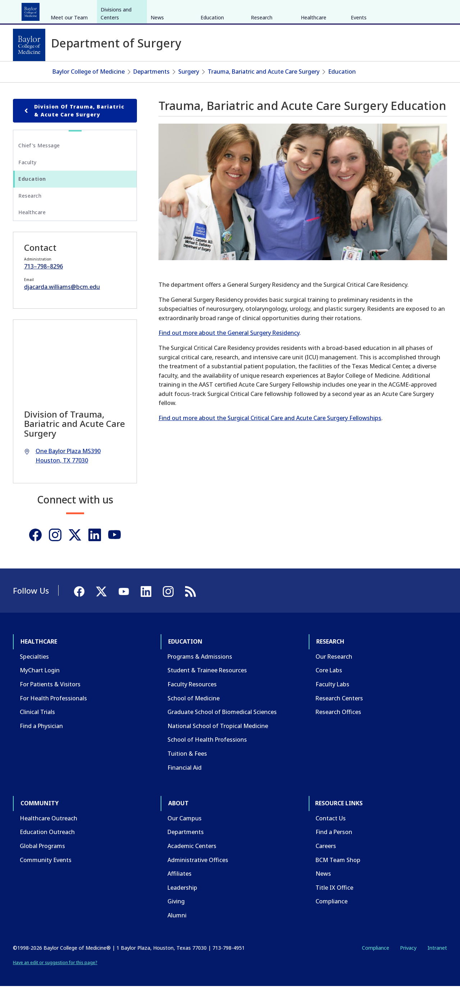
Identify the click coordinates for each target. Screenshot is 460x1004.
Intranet (437, 965)
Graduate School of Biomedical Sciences (222, 729)
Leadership (182, 905)
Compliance (332, 919)
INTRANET (373, 10)
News (157, 71)
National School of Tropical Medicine (217, 743)
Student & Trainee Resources (207, 688)
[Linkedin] (94, 552)
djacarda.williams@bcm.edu (62, 304)
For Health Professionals (53, 715)
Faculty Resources (192, 702)
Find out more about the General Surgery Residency (228, 350)
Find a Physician (41, 743)
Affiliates (179, 891)
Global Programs (42, 863)
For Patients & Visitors (50, 702)
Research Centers (339, 715)
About (180, 10)
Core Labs (329, 688)
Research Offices (338, 729)
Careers (326, 863)
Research (108, 10)
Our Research (334, 674)
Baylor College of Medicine (88, 89)
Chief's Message (39, 163)
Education (71, 10)
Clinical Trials (37, 729)
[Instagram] (55, 552)
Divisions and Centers (116, 67)
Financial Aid (184, 785)
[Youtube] (114, 552)
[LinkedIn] (435, 10)
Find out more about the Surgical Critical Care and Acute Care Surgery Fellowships (269, 435)
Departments (151, 89)
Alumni (177, 933)
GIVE (321, 10)
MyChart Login (40, 688)
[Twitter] (75, 552)
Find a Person (334, 849)
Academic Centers (191, 863)
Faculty (27, 179)
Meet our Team (69, 71)
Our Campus (184, 836)
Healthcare (32, 10)
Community (145, 10)
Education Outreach (47, 849)
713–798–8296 (43, 284)
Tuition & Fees (187, 771)
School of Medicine (193, 715)
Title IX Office (334, 905)
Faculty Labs (332, 702)
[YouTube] (422, 10)
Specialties (34, 674)
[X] (409, 10)
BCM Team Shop (338, 877)
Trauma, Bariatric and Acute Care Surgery (263, 89)
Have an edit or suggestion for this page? (55, 980)
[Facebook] (396, 10)
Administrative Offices (197, 877)
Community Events (46, 877)
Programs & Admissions (199, 674)
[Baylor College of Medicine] (29, 45)
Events (359, 71)
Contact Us (331, 836)
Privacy (408, 965)
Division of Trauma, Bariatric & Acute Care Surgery (73, 127)
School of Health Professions (207, 757)
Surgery (188, 89)
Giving (176, 919)
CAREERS (344, 10)
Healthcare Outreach (48, 836)
